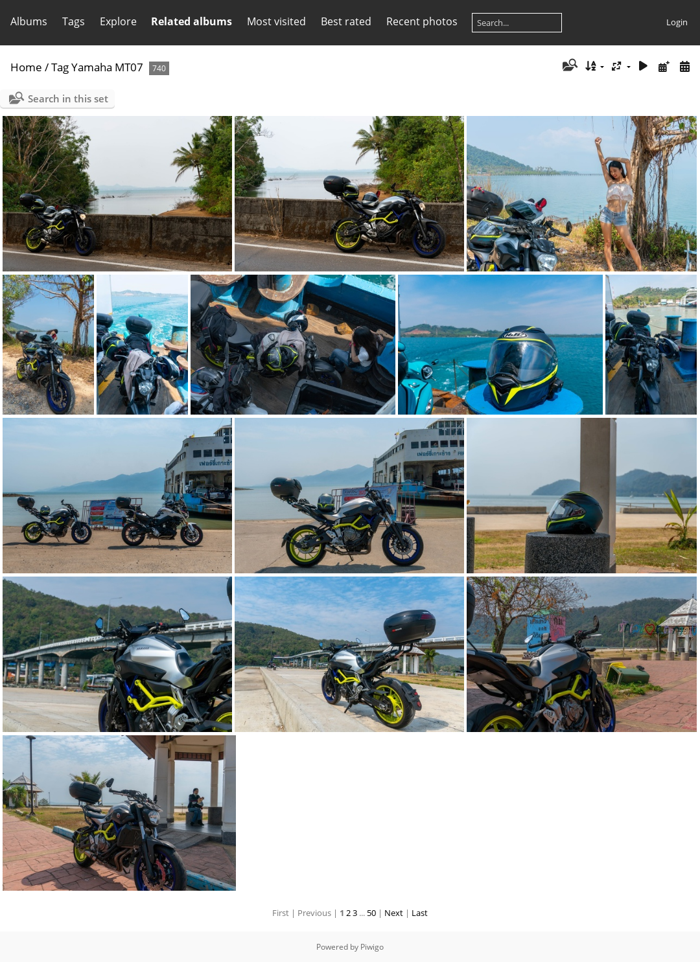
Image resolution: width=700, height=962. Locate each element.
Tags (73, 21)
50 (371, 913)
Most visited (276, 21)
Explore (118, 21)
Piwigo (372, 946)
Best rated (346, 21)
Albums (28, 21)
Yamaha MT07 (107, 67)
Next (393, 913)
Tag (60, 67)
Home (26, 67)
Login (677, 22)
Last (420, 913)
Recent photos (422, 21)
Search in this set (68, 98)
